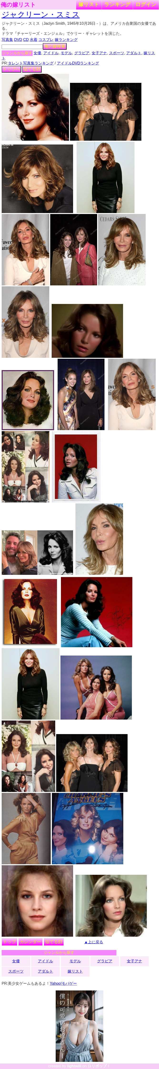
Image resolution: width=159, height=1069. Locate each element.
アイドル (51, 53)
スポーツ (116, 53)
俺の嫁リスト (18, 5)
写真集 (7, 40)
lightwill (74, 1066)
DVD (18, 40)
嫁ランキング (66, 40)
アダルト (133, 53)
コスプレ (46, 40)
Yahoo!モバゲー (63, 983)
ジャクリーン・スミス (41, 14)
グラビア (81, 53)
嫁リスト (89, 4)
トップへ (11, 69)
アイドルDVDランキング (78, 63)
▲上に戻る (93, 942)
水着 (33, 40)
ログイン (145, 4)
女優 (37, 53)
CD (26, 40)
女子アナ (99, 53)
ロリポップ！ (99, 1066)
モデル (66, 53)
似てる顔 (31, 69)
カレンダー (30, 942)
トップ (9, 942)
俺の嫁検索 (54, 46)
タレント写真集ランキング (31, 63)
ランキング (117, 4)
